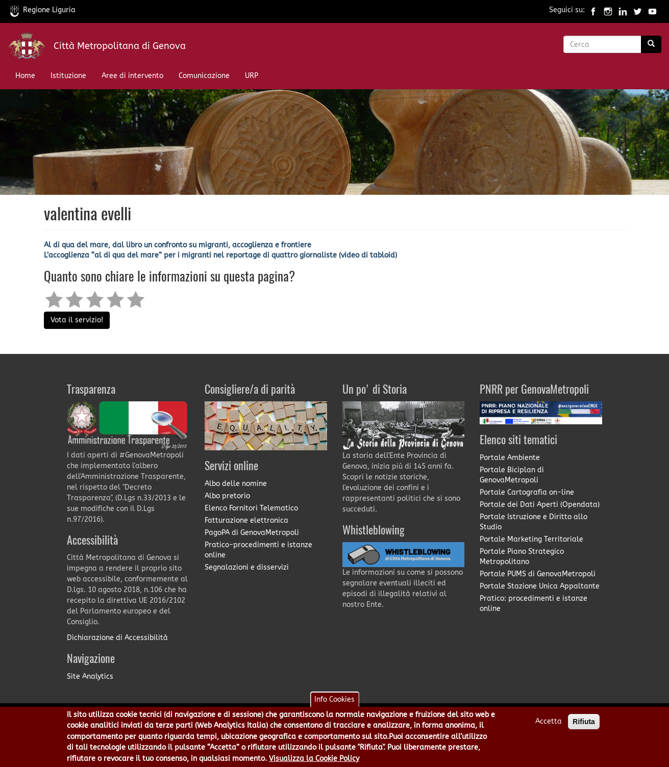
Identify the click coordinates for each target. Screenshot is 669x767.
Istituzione (68, 75)
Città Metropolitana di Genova (120, 46)
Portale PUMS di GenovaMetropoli (538, 574)
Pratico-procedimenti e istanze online (258, 550)
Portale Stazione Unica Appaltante (540, 586)
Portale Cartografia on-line (527, 492)
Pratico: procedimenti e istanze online (533, 603)
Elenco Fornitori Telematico (251, 508)
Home (25, 75)
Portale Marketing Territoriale (531, 539)
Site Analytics (90, 676)
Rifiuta (584, 725)
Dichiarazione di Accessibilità (117, 637)
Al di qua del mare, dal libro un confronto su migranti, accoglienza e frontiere (177, 245)
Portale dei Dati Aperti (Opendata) (540, 504)
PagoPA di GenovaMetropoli (252, 532)
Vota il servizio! (77, 320)
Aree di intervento (132, 75)
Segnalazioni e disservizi (247, 567)
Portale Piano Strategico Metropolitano (522, 556)
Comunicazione (204, 75)
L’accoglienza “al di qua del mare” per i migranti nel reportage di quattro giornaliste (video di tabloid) (220, 255)
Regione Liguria (43, 10)
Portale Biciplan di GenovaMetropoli (512, 475)
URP (251, 75)
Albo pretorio (227, 496)
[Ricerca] (651, 44)
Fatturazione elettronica (246, 520)
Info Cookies (334, 702)
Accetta (548, 724)
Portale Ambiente (510, 457)
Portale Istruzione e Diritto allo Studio (533, 522)
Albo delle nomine (236, 483)
